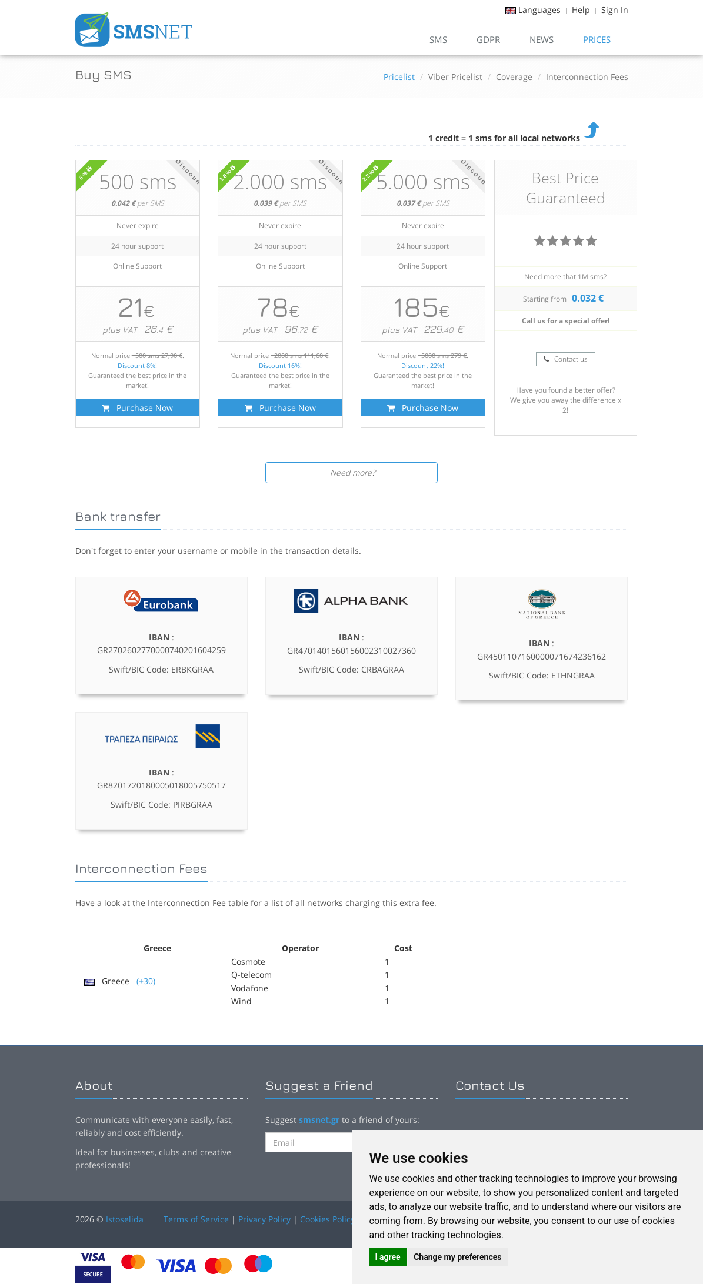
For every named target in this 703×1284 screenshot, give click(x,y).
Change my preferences (457, 1257)
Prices (597, 39)
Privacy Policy (264, 1219)
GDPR (488, 39)
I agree (388, 1257)
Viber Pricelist (455, 76)
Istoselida (125, 1219)
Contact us (566, 359)
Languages (539, 9)
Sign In (614, 9)
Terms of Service (196, 1219)
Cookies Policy (327, 1219)
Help (581, 9)
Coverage (514, 76)
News (541, 39)
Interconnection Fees (587, 76)
